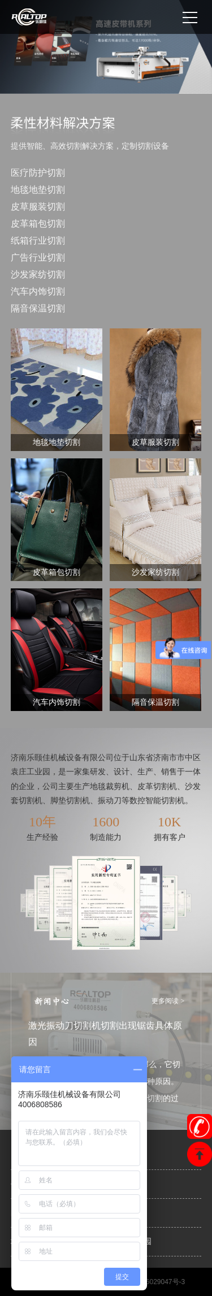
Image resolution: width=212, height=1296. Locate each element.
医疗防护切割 (38, 172)
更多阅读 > (168, 1001)
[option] (106, 47)
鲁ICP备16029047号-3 (151, 1282)
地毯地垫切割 (38, 189)
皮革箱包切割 (38, 223)
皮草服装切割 (38, 206)
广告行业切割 (38, 257)
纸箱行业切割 (38, 240)
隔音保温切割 (38, 308)
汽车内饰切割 (38, 291)
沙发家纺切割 (38, 274)
